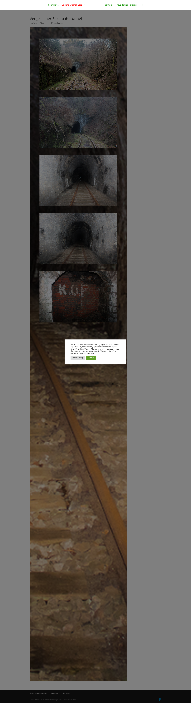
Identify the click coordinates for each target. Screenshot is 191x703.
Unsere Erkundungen (72, 5)
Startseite (54, 5)
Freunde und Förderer (126, 5)
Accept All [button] (91, 358)
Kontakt (108, 5)
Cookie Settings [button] (77, 358)
